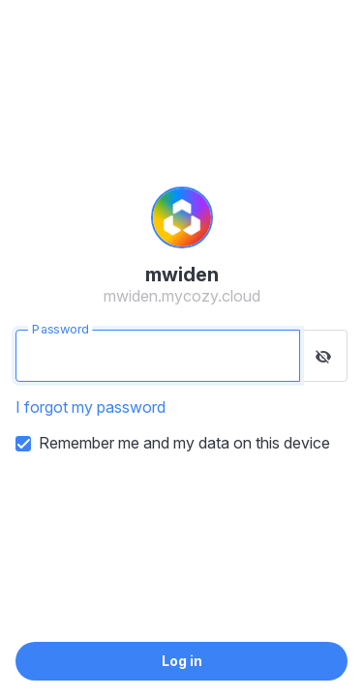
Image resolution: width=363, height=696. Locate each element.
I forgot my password (90, 407)
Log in (182, 660)
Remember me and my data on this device (184, 442)
